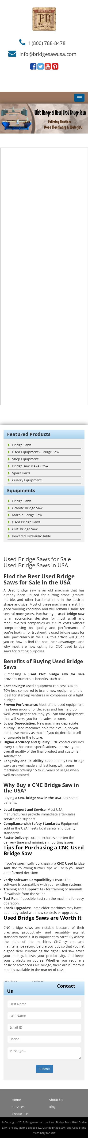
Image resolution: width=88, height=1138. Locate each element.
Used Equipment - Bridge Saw (33, 452)
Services (18, 1107)
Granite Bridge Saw (25, 508)
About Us (56, 1099)
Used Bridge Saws (24, 522)
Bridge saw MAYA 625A (28, 466)
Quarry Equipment (25, 480)
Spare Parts (19, 473)
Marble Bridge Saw (25, 515)
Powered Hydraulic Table (29, 536)
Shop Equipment (23, 459)
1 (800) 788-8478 (46, 43)
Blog (52, 1107)
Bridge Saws (19, 445)
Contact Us (20, 1114)
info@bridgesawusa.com (48, 54)
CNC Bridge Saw (23, 529)
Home (16, 1099)
